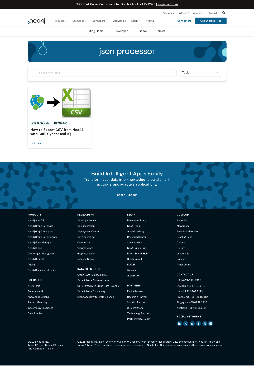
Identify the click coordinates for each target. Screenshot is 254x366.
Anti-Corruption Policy (40, 349)
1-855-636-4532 (191, 281)
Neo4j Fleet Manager (40, 243)
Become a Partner (137, 297)
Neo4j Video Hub (136, 248)
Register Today (167, 4)
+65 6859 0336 (198, 303)
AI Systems (119, 20)
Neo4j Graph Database (40, 226)
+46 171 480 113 (196, 286)
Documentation (86, 226)
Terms (31, 345)
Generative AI (35, 292)
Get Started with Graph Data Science (98, 286)
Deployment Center (88, 232)
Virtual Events (85, 248)
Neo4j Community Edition (42, 270)
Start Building (127, 195)
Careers (181, 243)
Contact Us (184, 20)
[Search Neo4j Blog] (104, 72)
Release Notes (85, 259)
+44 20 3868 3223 (192, 292)
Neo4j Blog (133, 226)
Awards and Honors (187, 232)
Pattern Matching (37, 303)
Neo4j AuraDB (36, 221)
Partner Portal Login (138, 319)
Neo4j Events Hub (137, 254)
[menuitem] (168, 13)
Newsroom (183, 226)
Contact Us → (186, 275)
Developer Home (86, 221)
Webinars (132, 270)
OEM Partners (135, 308)
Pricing (150, 20)
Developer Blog (86, 237)
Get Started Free (211, 20)
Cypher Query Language (41, 254)
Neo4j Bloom (35, 248)
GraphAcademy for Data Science (95, 297)
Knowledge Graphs (38, 297)
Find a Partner (135, 292)
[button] (200, 72)
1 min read (36, 143)
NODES (131, 265)
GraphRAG (133, 276)
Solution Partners (137, 303)
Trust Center (184, 265)
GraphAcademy (85, 254)
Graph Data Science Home (92, 275)
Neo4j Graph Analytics (40, 232)
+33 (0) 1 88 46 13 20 (197, 297)
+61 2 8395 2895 (197, 308)
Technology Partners (139, 314)
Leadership (183, 254)
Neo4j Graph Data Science (42, 237)
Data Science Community (91, 292)
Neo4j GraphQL (36, 259)
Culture (181, 248)
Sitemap (59, 345)
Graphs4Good (184, 237)
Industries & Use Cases (40, 308)
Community (83, 243)
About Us (182, 221)
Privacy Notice (44, 345)
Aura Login (168, 13)
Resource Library (136, 221)
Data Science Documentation (93, 281)
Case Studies (35, 314)
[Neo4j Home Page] (37, 20)
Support (212, 13)
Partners (182, 13)
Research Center (136, 237)
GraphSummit (134, 259)
